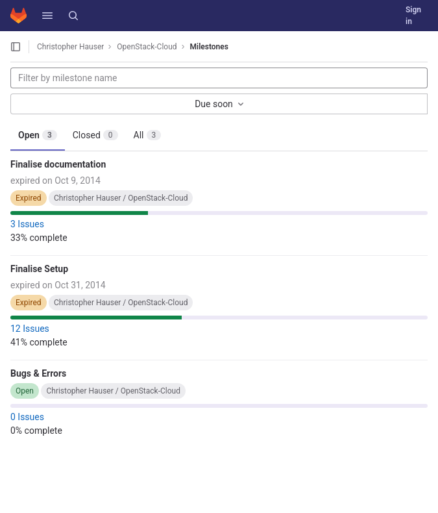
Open (37, 135)
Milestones (209, 46)
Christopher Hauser (70, 46)
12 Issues (29, 328)
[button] (47, 15)
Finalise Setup (39, 269)
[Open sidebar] (15, 46)
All (148, 135)
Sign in (413, 15)
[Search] (73, 15)
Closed (95, 135)
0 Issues (27, 417)
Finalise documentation (58, 164)
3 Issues (27, 224)
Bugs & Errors (38, 373)
